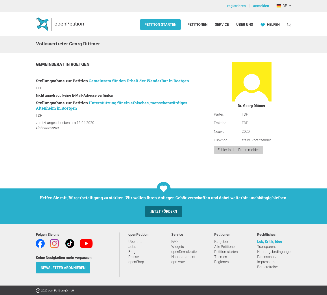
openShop (136, 262)
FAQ (174, 242)
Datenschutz (267, 257)
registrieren (236, 6)
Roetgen (80, 64)
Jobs (132, 247)
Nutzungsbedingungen (274, 252)
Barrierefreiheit (268, 267)
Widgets (177, 247)
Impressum (266, 262)
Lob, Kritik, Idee (269, 242)
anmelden (261, 6)
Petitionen (197, 24)
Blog (131, 252)
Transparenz (267, 247)
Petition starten (160, 24)
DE (282, 6)
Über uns (135, 242)
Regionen (221, 262)
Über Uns (244, 24)
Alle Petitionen (225, 247)
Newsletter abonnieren (63, 268)
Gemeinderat (50, 64)
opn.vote (178, 262)
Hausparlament (183, 257)
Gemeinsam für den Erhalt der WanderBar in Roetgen (139, 80)
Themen (220, 257)
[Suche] (289, 24)
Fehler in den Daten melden (239, 150)
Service (222, 24)
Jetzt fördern (163, 211)
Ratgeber (221, 242)
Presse (133, 257)
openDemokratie (184, 252)
